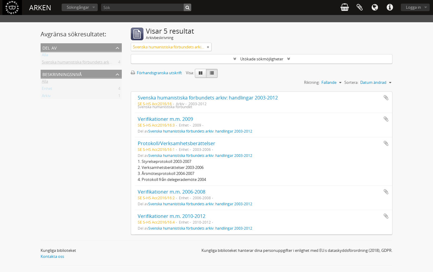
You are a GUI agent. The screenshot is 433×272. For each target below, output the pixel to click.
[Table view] (212, 73)
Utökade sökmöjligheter (261, 59)
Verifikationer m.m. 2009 (165, 119)
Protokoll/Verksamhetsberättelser (176, 143)
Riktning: (312, 82)
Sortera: (351, 82)
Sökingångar (78, 7)
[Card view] (200, 73)
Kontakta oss (52, 256)
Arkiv (46, 96)
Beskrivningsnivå (62, 74)
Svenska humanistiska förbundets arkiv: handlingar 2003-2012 (97, 63)
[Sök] (146, 7)
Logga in (413, 7)
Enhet (47, 89)
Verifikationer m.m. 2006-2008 (171, 191)
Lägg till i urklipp (386, 98)
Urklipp (359, 7)
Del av (49, 47)
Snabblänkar (389, 7)
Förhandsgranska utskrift (156, 72)
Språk (374, 7)
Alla (45, 56)
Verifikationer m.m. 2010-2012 (171, 216)
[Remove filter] (208, 47)
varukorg (344, 7)
